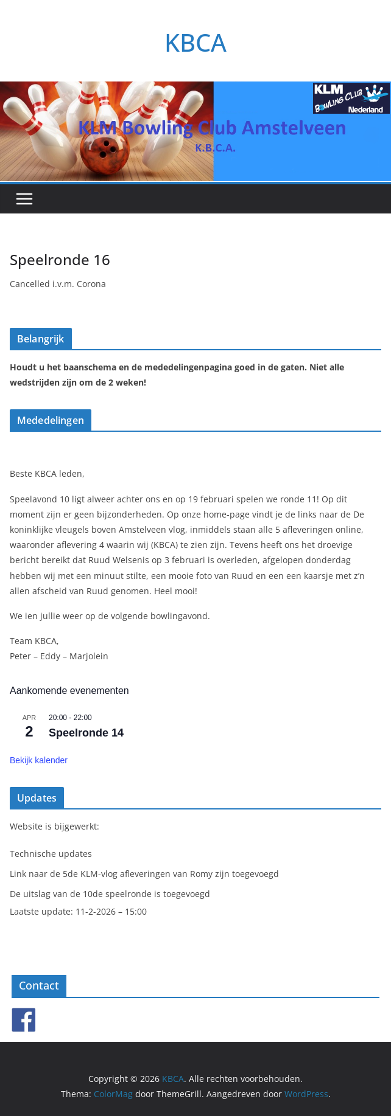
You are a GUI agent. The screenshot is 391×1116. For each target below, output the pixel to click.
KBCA (195, 42)
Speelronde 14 (86, 733)
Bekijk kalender (39, 760)
